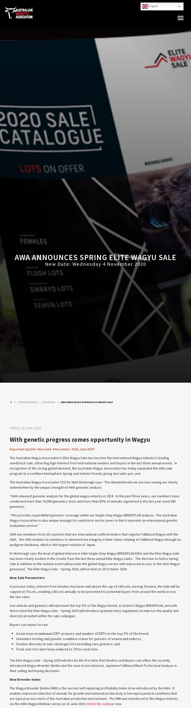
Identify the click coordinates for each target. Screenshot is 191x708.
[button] (181, 18)
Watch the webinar (100, 704)
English (150, 6)
